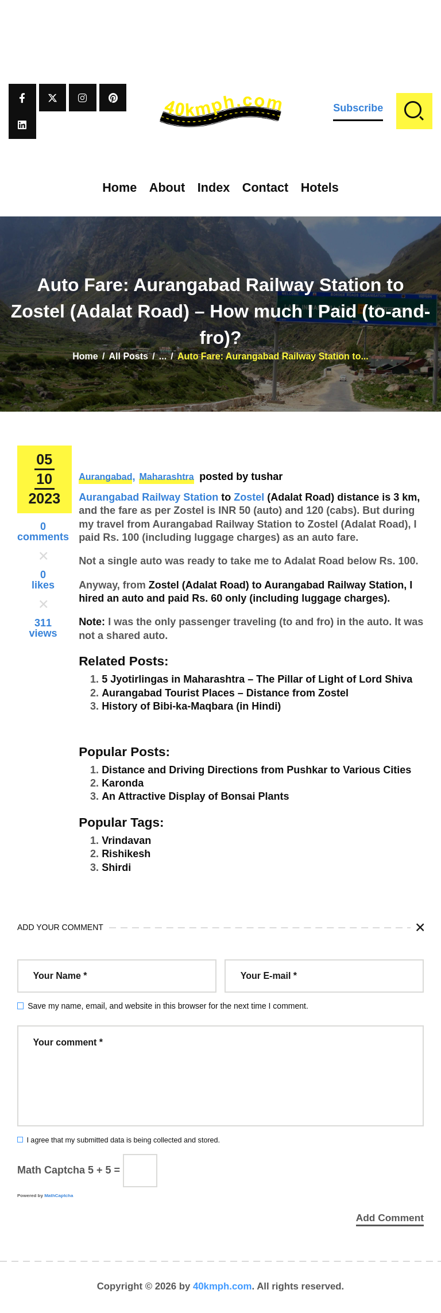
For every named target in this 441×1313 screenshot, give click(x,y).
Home (85, 356)
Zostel (249, 497)
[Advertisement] (220, 26)
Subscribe (358, 108)
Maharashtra (166, 477)
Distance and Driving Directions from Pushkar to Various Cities (256, 770)
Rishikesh (126, 853)
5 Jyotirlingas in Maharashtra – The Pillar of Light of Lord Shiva (257, 679)
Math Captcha (51, 1170)
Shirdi (116, 867)
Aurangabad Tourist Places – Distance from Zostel (225, 693)
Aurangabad (105, 477)
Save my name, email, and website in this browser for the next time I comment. (168, 1006)
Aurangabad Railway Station (148, 497)
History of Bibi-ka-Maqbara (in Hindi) (191, 706)
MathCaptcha (58, 1195)
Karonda (123, 783)
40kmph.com (222, 1286)
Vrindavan (126, 840)
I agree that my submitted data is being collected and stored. (123, 1140)
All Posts (128, 356)
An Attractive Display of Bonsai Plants (195, 796)
